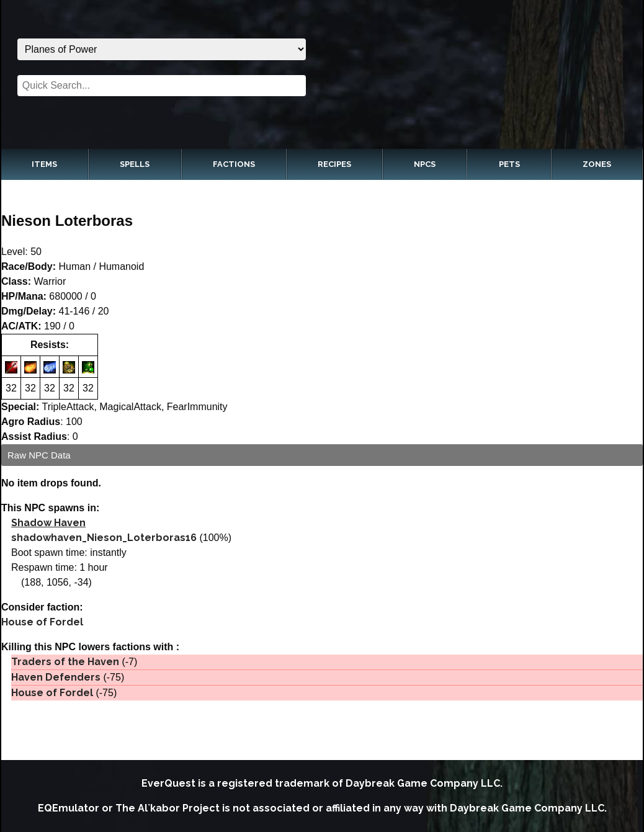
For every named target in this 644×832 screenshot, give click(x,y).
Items (44, 164)
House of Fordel (42, 622)
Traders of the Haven (65, 662)
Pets (509, 164)
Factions (234, 164)
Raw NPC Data (39, 455)
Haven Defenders (56, 677)
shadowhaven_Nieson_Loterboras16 (104, 537)
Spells (135, 164)
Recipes (334, 164)
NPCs (425, 164)
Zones (597, 164)
